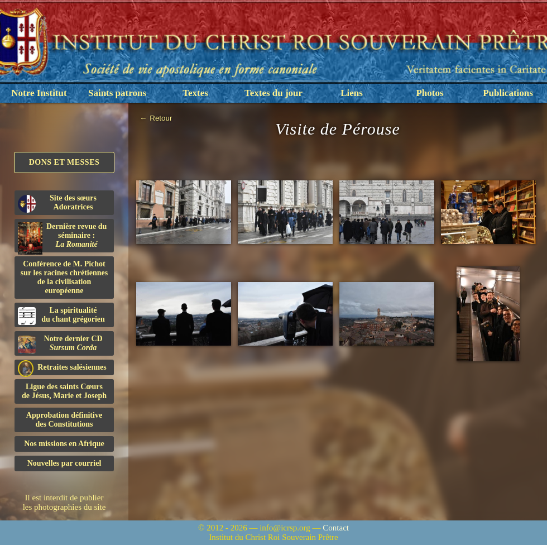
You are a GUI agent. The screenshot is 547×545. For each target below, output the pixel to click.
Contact (336, 527)
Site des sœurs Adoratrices (57, 203)
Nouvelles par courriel (64, 463)
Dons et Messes (64, 162)
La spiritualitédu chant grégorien (61, 315)
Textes (195, 93)
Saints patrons (117, 93)
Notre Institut (38, 93)
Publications (508, 93)
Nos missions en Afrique (64, 443)
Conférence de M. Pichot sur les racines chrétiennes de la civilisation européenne (64, 277)
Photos (429, 93)
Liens (351, 93)
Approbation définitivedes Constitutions (64, 419)
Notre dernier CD (60, 343)
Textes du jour (273, 93)
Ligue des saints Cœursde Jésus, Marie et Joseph (64, 391)
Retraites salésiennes (62, 367)
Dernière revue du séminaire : (62, 237)
